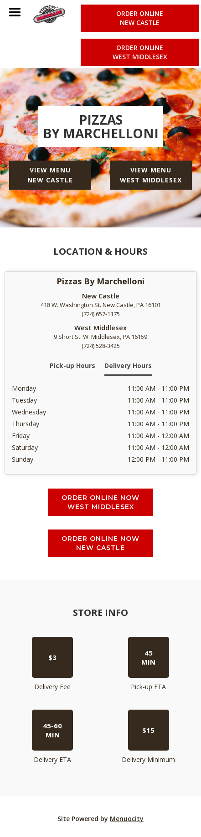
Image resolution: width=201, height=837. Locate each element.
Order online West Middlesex (140, 52)
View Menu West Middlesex (151, 175)
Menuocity (127, 818)
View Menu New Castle (50, 175)
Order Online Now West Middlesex (100, 502)
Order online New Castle (139, 18)
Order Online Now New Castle (100, 543)
